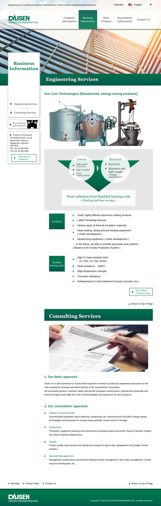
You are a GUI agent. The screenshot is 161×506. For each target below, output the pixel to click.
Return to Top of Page (142, 304)
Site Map (15, 483)
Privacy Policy (32, 483)
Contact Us (50, 483)
